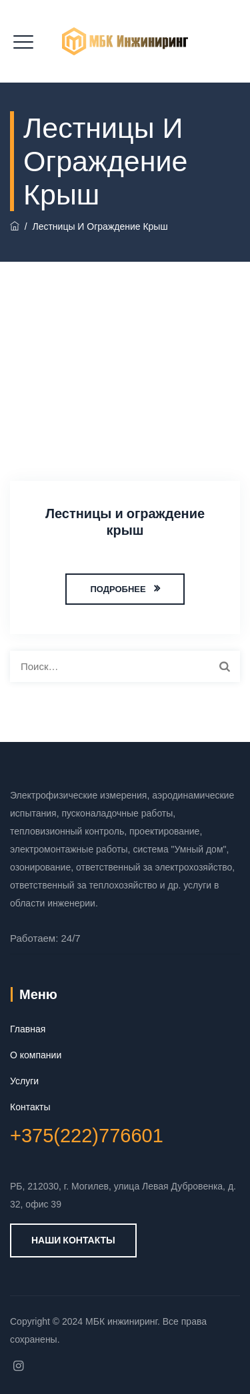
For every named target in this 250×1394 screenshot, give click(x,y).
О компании (35, 1055)
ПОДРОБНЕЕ (117, 589)
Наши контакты (73, 1240)
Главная (27, 1029)
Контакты (30, 1107)
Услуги (24, 1081)
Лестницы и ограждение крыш (125, 521)
